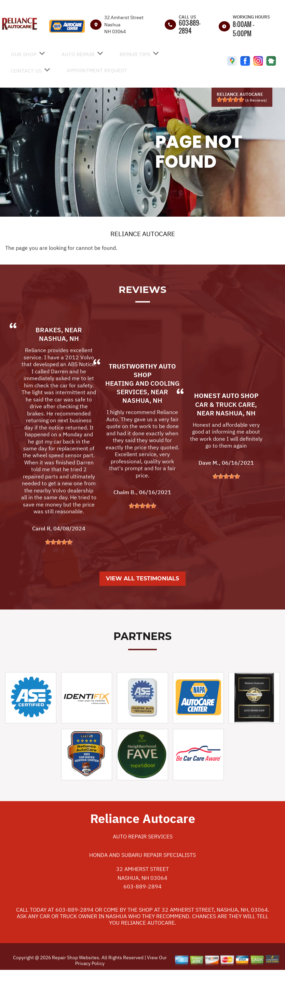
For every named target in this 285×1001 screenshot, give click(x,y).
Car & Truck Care (225, 435)
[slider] (230, 99)
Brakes (48, 360)
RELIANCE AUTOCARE (142, 234)
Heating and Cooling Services (142, 418)
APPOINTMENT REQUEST (97, 70)
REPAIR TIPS (135, 54)
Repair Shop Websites (75, 988)
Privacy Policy (90, 993)
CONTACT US (26, 70)
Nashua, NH (59, 369)
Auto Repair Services (143, 866)
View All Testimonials (142, 609)
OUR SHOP (24, 54)
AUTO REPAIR (78, 54)
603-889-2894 (189, 26)
